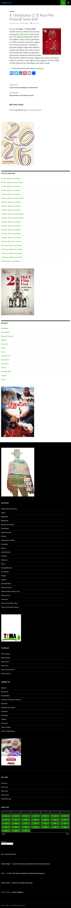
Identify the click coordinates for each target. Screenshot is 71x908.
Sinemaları (4, 715)
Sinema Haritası (6, 587)
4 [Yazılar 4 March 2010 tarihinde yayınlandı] (35, 816)
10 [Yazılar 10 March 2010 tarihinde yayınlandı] (26, 820)
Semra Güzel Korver (8, 669)
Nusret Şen (5, 665)
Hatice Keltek (5, 658)
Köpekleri (4, 703)
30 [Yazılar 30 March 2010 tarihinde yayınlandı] (16, 831)
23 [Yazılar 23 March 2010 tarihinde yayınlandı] (16, 827)
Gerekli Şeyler (5, 356)
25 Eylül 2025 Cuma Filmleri (10, 261)
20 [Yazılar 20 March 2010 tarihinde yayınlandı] (55, 823)
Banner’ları (4, 692)
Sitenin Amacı (5, 595)
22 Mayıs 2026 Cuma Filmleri (11, 237)
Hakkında (4, 560)
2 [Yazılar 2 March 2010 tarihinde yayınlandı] (15, 816)
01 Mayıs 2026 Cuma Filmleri (11, 226)
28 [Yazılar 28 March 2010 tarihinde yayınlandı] (65, 827)
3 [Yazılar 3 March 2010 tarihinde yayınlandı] (25, 816)
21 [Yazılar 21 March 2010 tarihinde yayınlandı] (65, 823)
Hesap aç (4, 783)
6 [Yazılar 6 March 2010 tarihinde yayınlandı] (55, 816)
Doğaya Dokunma (7, 336)
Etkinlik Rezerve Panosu (9, 509)
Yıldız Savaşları (6, 727)
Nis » (67, 834)
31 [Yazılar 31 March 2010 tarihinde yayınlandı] (26, 831)
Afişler (3, 513)
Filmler (3, 348)
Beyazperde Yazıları (7, 524)
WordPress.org (6, 799)
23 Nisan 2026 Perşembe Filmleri (12, 218)
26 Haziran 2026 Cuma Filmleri (11, 245)
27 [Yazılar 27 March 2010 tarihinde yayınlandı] (55, 827)
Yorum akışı (5, 795)
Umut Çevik (5, 883)
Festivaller (4, 344)
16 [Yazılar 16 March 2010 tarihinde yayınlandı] (16, 823)
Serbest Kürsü (6, 673)
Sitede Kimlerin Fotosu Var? (10, 591)
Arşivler (3, 841)
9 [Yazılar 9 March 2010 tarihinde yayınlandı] (15, 820)
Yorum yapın (35, 23)
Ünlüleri (3, 719)
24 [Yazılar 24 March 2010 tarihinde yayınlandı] (26, 827)
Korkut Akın (5, 662)
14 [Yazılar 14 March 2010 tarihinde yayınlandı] (65, 820)
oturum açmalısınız (34, 110)
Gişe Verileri (5, 360)
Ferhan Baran (5, 654)
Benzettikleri (5, 332)
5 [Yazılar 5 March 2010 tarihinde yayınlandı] (45, 816)
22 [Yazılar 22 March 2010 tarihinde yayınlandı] (6, 827)
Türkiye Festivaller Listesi (9, 603)
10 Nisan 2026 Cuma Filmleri (11, 206)
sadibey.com (6, 2)
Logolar (3, 579)
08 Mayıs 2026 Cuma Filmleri (11, 230)
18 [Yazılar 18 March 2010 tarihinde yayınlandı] (35, 823)
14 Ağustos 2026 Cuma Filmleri (11, 257)
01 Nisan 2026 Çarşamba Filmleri (12, 198)
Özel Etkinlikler (6, 371)
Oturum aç (4, 787)
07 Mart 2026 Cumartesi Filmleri (12, 182)
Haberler (12, 11)
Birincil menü (68, 2)
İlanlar (3, 564)
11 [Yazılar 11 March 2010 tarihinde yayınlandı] (35, 820)
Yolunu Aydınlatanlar (8, 731)
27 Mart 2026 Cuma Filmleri (10, 194)
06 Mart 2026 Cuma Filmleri (10, 178)
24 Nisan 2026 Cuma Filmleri (11, 222)
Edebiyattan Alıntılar (8, 540)
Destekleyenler (6, 532)
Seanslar (4, 375)
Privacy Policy (5, 905)
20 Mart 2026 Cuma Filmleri (10, 190)
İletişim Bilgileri (17, 892)
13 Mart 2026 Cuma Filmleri (10, 186)
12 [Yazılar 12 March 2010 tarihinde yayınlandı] (45, 820)
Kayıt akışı (4, 791)
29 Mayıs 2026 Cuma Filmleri (11, 241)
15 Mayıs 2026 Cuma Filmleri (11, 234)
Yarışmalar (4, 599)
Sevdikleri (4, 711)
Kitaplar (3, 367)
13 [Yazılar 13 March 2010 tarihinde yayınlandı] (55, 820)
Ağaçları (3, 688)
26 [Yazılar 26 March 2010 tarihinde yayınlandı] (45, 827)
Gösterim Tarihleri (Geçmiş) (22, 883)
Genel (3, 352)
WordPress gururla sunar (18, 905)
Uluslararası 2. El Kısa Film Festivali (22, 34)
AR (2, 854)
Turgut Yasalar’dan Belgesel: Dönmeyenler (35, 86)
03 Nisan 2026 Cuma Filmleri (11, 202)
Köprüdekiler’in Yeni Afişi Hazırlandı (35, 93)
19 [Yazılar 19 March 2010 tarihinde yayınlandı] (45, 823)
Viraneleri (4, 723)
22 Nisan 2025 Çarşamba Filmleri (12, 214)
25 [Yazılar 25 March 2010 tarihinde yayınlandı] (35, 827)
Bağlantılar (4, 517)
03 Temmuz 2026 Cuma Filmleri (12, 249)
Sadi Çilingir (25, 23)
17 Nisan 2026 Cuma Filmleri (11, 210)
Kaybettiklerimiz (6, 568)
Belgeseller (4, 328)
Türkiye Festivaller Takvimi (10, 607)
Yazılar (3, 379)
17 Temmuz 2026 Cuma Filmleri (12, 253)
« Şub (3, 834)
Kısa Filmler (5, 364)
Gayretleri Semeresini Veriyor (11, 699)
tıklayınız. (40, 68)
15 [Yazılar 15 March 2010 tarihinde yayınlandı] (6, 823)
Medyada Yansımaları (8, 707)
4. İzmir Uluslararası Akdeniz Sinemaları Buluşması (31, 864)
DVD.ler (3, 340)
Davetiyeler (5, 528)
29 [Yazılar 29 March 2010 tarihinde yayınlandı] (6, 831)
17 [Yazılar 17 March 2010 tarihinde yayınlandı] (26, 823)
